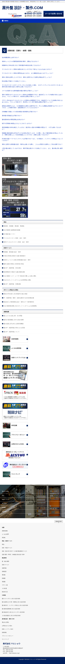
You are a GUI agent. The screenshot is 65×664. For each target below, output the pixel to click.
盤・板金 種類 (5, 561)
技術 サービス (5, 564)
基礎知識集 (5, 530)
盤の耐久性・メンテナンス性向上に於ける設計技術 (15, 605)
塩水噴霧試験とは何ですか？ (10, 57)
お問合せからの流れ (7, 625)
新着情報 (4, 511)
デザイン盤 (5, 585)
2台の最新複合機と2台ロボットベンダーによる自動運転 (20, 306)
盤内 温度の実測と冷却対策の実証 (14, 264)
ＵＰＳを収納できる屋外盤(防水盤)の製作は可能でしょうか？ (20, 90)
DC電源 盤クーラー (9, 234)
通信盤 (3, 574)
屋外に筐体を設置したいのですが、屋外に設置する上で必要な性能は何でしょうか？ (27, 77)
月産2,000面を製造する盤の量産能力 (14, 256)
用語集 (3, 537)
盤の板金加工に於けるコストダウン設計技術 (13, 612)
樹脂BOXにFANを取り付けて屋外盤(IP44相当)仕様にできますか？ (21, 65)
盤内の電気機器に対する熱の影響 (14, 319)
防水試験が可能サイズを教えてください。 (14, 81)
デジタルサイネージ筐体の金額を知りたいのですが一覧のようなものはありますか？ (27, 69)
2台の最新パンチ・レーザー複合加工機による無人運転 (20, 276)
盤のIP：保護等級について (11, 331)
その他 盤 (4, 588)
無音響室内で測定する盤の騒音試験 (14, 272)
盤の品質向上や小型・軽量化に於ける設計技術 (14, 602)
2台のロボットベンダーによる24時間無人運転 (17, 280)
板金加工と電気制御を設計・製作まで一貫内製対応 (19, 302)
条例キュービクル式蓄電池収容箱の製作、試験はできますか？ (20, 61)
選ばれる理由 (5, 491)
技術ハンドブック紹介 (7, 629)
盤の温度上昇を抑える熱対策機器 (14, 323)
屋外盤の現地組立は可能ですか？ (12, 115)
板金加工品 (5, 591)
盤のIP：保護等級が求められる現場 (14, 327)
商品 (3, 495)
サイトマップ (5, 639)
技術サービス (5, 499)
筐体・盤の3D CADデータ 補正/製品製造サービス (14, 551)
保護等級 (4, 568)
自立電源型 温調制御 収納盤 (12, 230)
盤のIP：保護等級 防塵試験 (12, 284)
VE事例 (4, 507)
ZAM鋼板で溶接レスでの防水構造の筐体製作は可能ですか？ (20, 111)
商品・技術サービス (7, 541)
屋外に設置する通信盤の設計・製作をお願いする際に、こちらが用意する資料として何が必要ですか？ (32, 144)
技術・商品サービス (7, 547)
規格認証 (4, 571)
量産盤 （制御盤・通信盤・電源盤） (14, 226)
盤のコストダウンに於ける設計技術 (11, 598)
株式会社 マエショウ (30, 659)
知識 (3, 527)
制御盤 (3, 578)
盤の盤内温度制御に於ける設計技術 (11, 608)
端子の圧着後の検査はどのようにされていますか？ (17, 123)
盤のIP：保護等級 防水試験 (12, 268)
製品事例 (4, 503)
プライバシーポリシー (7, 635)
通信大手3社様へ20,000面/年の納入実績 (15, 294)
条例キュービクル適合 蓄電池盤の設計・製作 (17, 260)
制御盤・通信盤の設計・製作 (12, 252)
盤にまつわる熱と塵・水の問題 (13, 315)
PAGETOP (59, 521)
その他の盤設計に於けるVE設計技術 (11, 615)
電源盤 (3, 581)
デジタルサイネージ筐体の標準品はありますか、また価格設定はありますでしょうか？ (27, 73)
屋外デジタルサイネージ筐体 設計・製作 (16, 242)
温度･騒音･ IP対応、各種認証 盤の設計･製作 (13, 554)
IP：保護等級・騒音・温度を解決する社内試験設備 (19, 298)
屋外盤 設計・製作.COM (22, 8)
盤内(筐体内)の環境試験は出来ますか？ (13, 119)
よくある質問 (5, 534)
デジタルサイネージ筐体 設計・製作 (15, 238)
